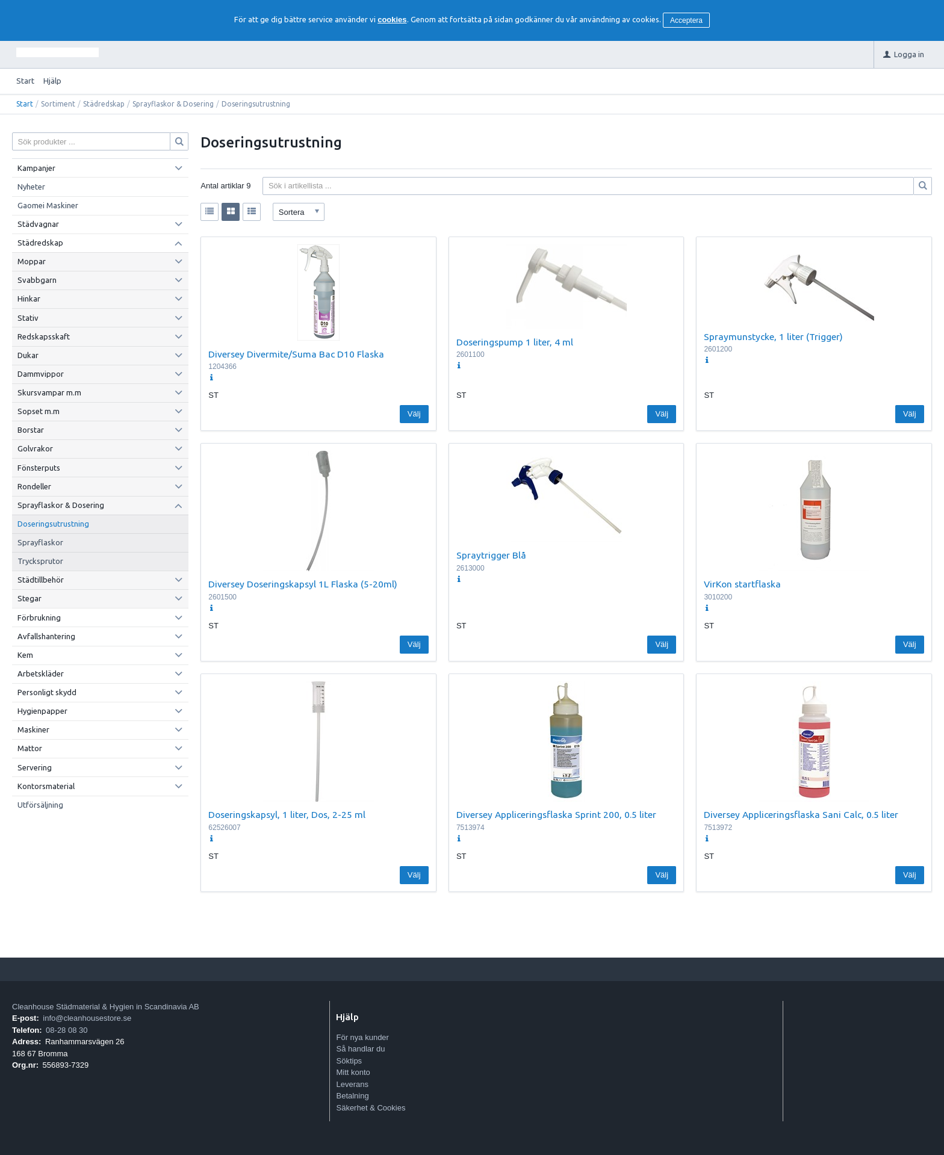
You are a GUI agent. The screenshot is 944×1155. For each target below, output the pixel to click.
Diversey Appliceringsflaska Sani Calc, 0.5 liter (801, 814)
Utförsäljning (40, 804)
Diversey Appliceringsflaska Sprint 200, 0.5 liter (556, 814)
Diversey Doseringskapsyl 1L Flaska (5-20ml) (302, 583)
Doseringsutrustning (53, 523)
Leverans (352, 1084)
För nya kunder (362, 1037)
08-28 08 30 (66, 1030)
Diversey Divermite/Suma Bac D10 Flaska (296, 353)
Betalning (352, 1095)
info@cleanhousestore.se (87, 1018)
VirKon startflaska (742, 583)
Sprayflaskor (40, 542)
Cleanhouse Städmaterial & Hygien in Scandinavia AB (105, 1006)
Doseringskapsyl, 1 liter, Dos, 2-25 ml (286, 814)
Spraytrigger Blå (491, 555)
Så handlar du (360, 1048)
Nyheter (31, 186)
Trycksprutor (40, 561)
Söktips (349, 1060)
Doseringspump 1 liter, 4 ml (514, 341)
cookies (391, 19)
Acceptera (686, 20)
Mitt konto (353, 1072)
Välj (414, 413)
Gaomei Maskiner (47, 205)
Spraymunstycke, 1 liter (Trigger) (773, 336)
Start (25, 80)
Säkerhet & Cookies (370, 1107)
